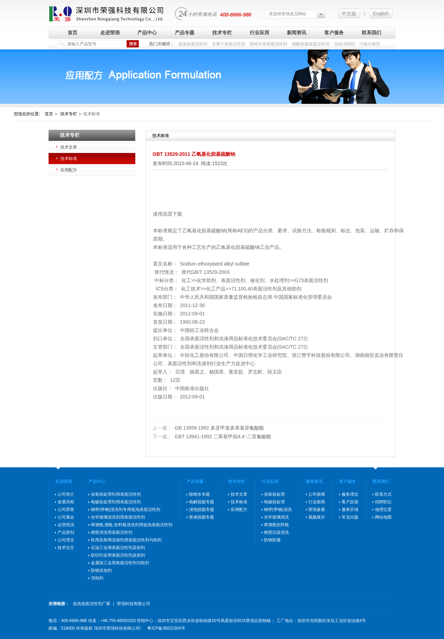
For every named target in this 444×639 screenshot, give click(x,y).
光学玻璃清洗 (276, 517)
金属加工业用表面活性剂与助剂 (120, 562)
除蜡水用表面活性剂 (268, 44)
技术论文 (66, 547)
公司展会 (66, 517)
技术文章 (68, 147)
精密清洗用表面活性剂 (112, 532)
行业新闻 (316, 502)
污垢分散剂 (369, 44)
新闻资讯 (296, 32)
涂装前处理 (274, 494)
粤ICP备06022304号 (166, 628)
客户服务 (334, 32)
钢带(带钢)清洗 (278, 509)
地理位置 (383, 509)
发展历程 (66, 502)
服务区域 (350, 509)
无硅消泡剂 (344, 44)
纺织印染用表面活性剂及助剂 (118, 555)
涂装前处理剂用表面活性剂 (116, 494)
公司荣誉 (66, 509)
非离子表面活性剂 (228, 44)
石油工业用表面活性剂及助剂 (118, 547)
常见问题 (350, 517)
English (381, 13)
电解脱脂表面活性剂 (311, 44)
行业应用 (259, 32)
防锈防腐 (272, 540)
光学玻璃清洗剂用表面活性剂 (118, 517)
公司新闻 (316, 494)
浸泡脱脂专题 (201, 509)
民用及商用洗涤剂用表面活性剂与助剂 (126, 540)
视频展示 (316, 517)
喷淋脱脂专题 (201, 517)
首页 (72, 32)
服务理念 (350, 494)
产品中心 (147, 32)
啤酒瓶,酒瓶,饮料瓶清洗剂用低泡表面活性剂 (131, 524)
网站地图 (383, 517)
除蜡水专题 (199, 494)
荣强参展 (316, 509)
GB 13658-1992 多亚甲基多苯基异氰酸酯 (208, 428)
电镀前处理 (274, 502)
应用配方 (68, 170)
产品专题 (184, 32)
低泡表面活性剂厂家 (91, 603)
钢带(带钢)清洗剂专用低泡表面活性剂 (125, 509)
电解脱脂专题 (201, 502)
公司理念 (66, 540)
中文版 (349, 13)
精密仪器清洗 (276, 532)
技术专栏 (222, 32)
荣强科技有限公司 (133, 603)
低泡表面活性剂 (192, 44)
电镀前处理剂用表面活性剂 (116, 502)
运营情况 (66, 524)
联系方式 (383, 494)
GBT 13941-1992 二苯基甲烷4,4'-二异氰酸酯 (212, 436)
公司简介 (66, 494)
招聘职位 (383, 502)
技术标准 (68, 158)
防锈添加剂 (101, 570)
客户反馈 (350, 502)
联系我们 (371, 32)
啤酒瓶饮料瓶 (276, 524)
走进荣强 (110, 32)
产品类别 (66, 532)
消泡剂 (97, 578)
